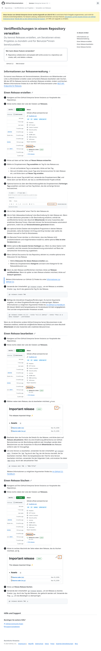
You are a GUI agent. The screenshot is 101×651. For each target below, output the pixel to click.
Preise (52, 644)
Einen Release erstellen (18, 92)
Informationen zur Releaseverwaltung (27, 71)
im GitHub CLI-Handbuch (55, 305)
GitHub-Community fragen (13, 624)
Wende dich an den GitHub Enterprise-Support (30, 19)
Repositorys (8, 8)
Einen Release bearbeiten (20, 333)
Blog (76, 644)
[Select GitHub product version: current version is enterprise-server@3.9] (39, 3)
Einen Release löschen (18, 480)
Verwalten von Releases (43, 8)
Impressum (22, 644)
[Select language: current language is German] (97, 3)
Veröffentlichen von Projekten (24, 8)
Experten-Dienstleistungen (64, 644)
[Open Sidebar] (2, 7)
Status (47, 644)
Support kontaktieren (12, 627)
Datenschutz (39, 644)
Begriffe (31, 644)
